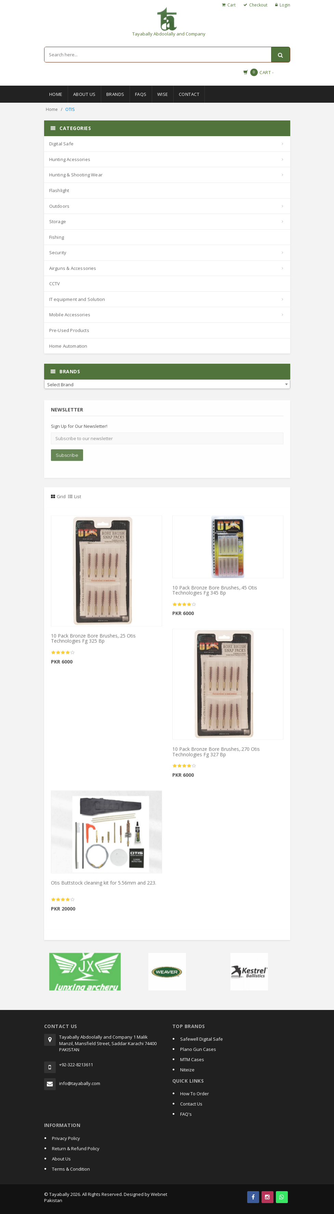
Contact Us (191, 1104)
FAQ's (186, 1114)
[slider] (63, 655)
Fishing (56, 237)
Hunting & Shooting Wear (76, 175)
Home (56, 94)
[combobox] (167, 384)
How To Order (194, 1093)
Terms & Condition (71, 1169)
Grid (58, 496)
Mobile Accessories (70, 315)
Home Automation (68, 346)
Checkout (258, 5)
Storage (57, 221)
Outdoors (59, 206)
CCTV (54, 283)
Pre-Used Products (69, 330)
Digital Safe (61, 144)
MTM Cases (192, 1059)
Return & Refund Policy (75, 1148)
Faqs (141, 94)
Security (58, 252)
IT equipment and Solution (77, 299)
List (74, 496)
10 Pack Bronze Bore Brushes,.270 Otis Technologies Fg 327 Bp (216, 754)
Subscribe (67, 457)
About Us (84, 94)
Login (285, 5)
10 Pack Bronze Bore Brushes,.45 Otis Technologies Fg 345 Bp (214, 592)
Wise (162, 94)
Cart (231, 5)
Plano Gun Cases (198, 1049)
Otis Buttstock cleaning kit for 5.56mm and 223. (103, 885)
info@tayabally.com (79, 1083)
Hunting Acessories (70, 159)
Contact (189, 94)
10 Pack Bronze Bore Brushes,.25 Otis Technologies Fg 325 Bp (93, 641)
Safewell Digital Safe (201, 1039)
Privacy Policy (66, 1138)
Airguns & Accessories (72, 268)
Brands (115, 94)
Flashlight (59, 190)
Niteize (187, 1070)
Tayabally (59, 1194)
